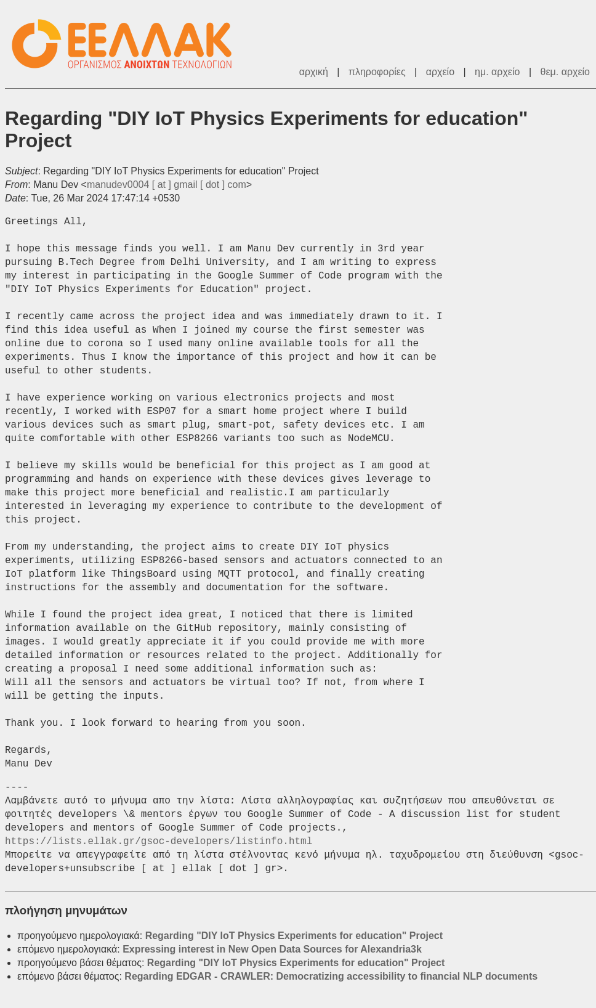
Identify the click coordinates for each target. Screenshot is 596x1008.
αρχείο (440, 72)
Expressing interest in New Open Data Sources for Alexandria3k (272, 949)
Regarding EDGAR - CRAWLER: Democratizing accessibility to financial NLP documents (331, 976)
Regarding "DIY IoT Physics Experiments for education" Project (294, 935)
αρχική (313, 72)
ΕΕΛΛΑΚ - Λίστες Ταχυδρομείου (128, 44)
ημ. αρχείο (497, 72)
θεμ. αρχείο (565, 72)
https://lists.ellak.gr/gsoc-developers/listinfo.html (158, 841)
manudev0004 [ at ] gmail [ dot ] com (166, 184)
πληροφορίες (377, 72)
